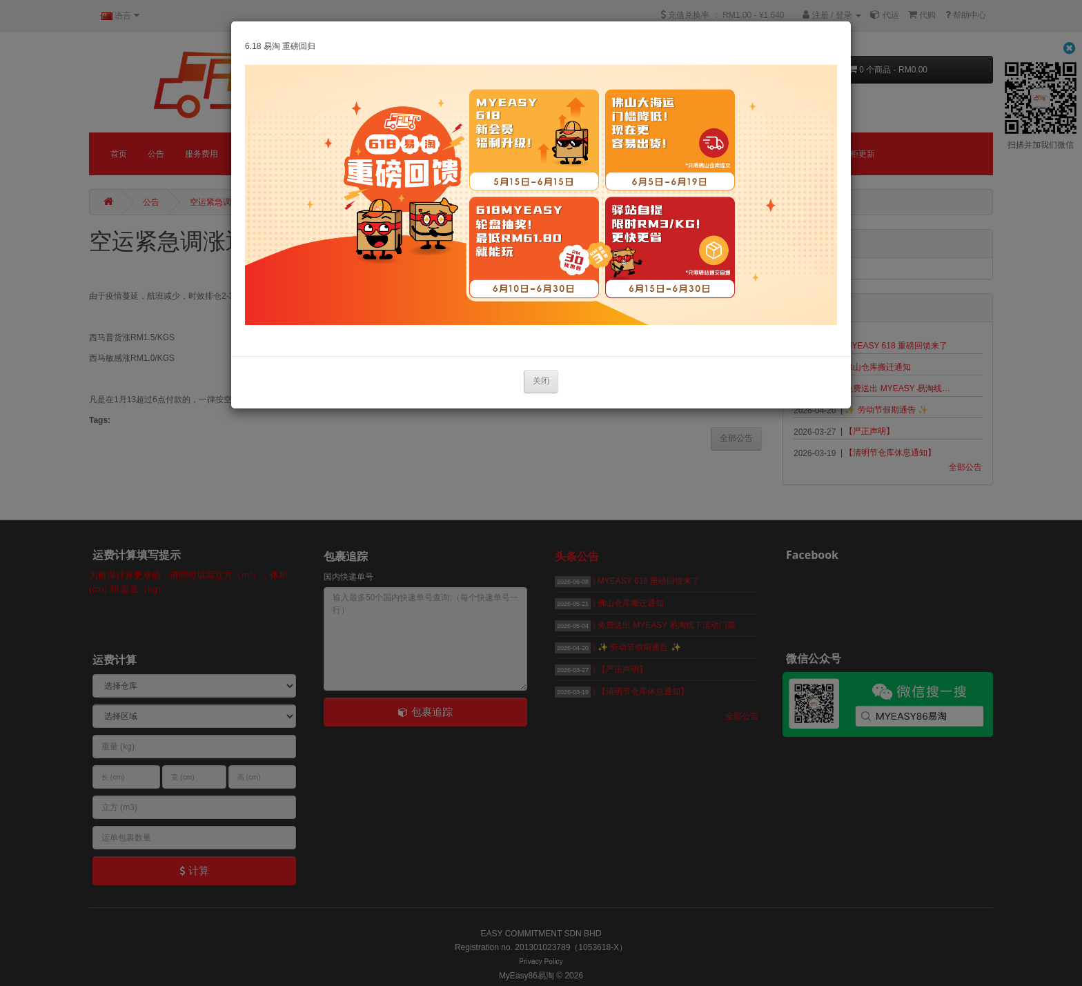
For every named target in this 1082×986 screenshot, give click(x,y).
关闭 (541, 381)
